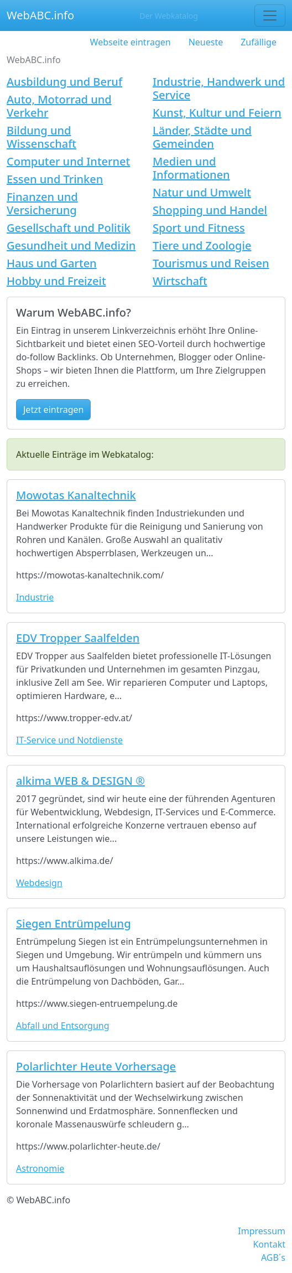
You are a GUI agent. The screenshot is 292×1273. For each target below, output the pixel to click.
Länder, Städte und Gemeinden (202, 137)
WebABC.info (40, 15)
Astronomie (40, 1168)
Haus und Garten (52, 263)
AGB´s (273, 1257)
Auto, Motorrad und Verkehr (59, 106)
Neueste (206, 42)
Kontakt (269, 1244)
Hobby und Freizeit (56, 280)
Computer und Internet (68, 161)
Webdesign (39, 883)
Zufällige (259, 42)
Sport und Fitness (199, 227)
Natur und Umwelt (202, 192)
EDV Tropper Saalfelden (77, 637)
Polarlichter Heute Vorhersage (96, 1066)
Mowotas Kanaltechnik (76, 495)
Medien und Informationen (191, 168)
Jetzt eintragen (53, 409)
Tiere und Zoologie (202, 245)
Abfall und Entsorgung (62, 1026)
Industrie (35, 597)
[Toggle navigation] (269, 15)
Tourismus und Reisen (211, 263)
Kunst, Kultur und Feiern (217, 112)
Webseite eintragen (130, 42)
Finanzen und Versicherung (42, 203)
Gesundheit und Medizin (71, 245)
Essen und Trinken (55, 179)
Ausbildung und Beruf (64, 81)
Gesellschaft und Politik (69, 227)
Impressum (261, 1231)
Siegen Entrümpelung (73, 923)
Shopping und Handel (210, 210)
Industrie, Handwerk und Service (219, 88)
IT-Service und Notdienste (69, 740)
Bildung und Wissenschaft (41, 137)
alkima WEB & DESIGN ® (80, 780)
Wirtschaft (180, 280)
